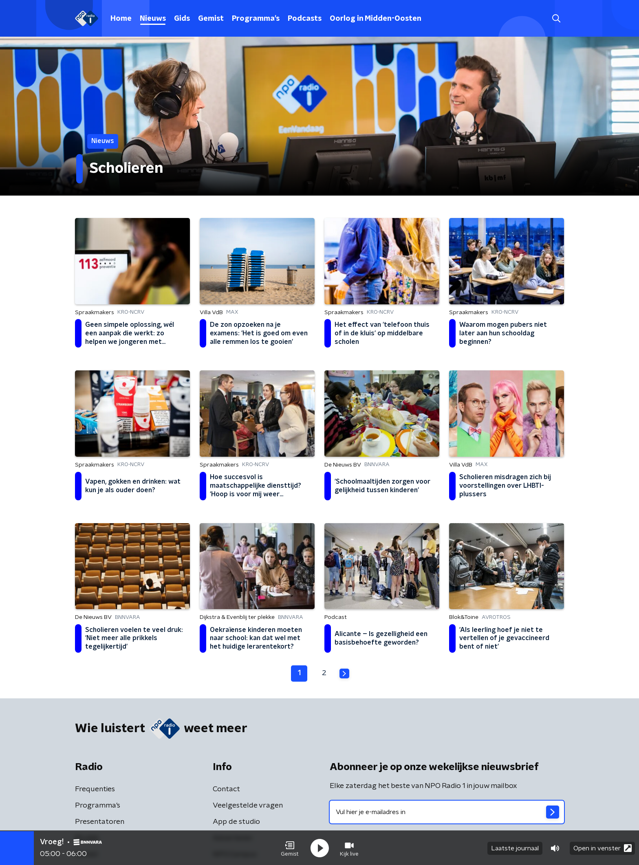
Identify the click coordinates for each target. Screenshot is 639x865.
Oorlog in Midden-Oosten (375, 18)
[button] (290, 848)
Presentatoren (99, 821)
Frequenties (95, 789)
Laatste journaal (515, 848)
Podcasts (305, 18)
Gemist (211, 18)
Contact (226, 789)
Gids (182, 18)
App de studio (236, 821)
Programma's (256, 18)
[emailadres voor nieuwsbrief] (447, 812)
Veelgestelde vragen (248, 805)
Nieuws (153, 18)
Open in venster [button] (602, 848)
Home (121, 18)
